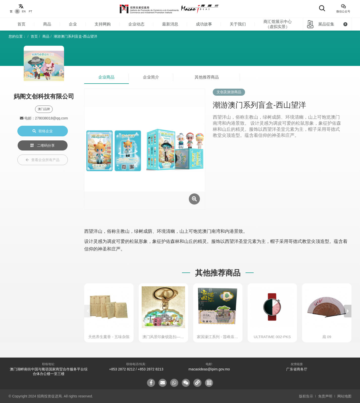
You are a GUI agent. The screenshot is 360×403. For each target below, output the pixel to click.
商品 (47, 24)
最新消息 (170, 24)
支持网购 (103, 24)
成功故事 (204, 24)
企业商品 (106, 77)
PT (30, 11)
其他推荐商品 (207, 77)
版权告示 (306, 396)
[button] (347, 311)
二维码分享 (43, 145)
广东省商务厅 (296, 369)
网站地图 (344, 396)
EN (24, 11)
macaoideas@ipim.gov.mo (209, 369)
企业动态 (136, 24)
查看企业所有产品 (42, 160)
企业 (73, 24)
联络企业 (43, 131)
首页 (21, 24)
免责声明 (325, 396)
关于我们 (238, 24)
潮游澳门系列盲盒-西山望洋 (75, 36)
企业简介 (151, 77)
